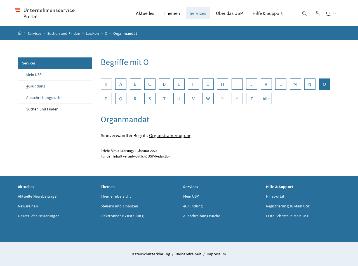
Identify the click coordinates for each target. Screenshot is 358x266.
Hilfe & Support (268, 13)
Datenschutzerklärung (151, 253)
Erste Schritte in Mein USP (288, 215)
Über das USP (229, 13)
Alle (266, 99)
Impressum (216, 253)
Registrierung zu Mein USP (288, 206)
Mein (34, 74)
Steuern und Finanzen (119, 206)
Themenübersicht (116, 196)
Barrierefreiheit (189, 253)
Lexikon (92, 33)
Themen (172, 13)
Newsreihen (28, 206)
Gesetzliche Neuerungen (39, 215)
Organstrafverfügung (170, 135)
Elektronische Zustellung (122, 215)
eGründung (193, 206)
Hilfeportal (275, 196)
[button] (333, 244)
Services (198, 13)
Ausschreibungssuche (44, 97)
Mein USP (191, 196)
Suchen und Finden (63, 33)
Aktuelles (145, 13)
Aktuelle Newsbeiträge (37, 196)
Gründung (35, 86)
